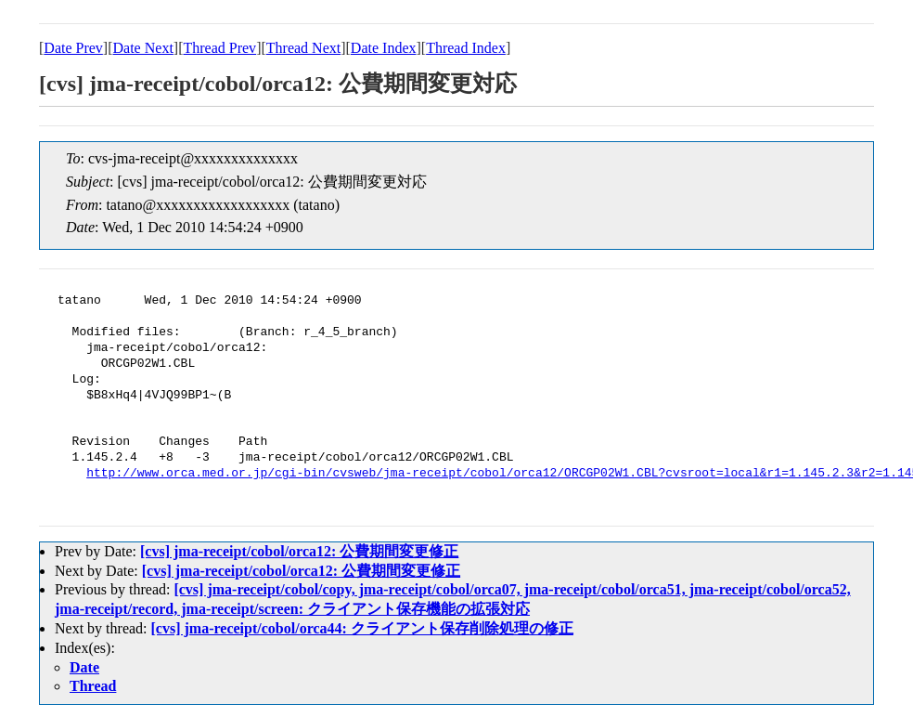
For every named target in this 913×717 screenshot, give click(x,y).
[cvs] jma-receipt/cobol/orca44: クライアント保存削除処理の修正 (362, 628)
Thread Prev (219, 48)
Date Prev (73, 48)
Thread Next (303, 48)
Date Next (143, 48)
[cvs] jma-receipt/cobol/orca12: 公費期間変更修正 (299, 551)
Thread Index (466, 48)
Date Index (384, 48)
